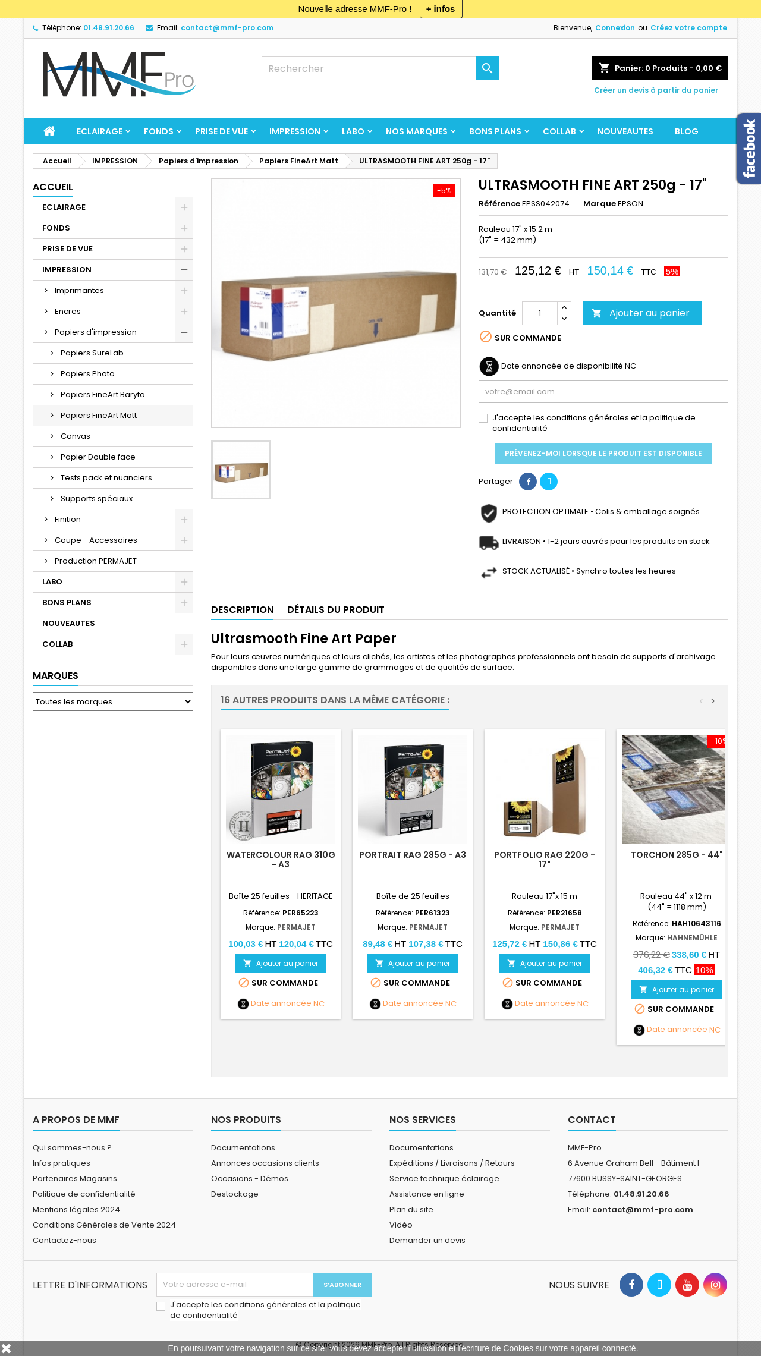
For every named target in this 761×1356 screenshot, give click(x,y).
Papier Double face (98, 457)
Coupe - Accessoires (96, 540)
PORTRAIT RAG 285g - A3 (412, 855)
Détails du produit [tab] (336, 609)
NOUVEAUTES (625, 131)
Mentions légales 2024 (76, 1209)
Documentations (243, 1147)
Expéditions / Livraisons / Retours (452, 1163)
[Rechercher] (380, 68)
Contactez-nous (64, 1240)
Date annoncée (281, 1003)
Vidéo (401, 1225)
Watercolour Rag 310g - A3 (281, 859)
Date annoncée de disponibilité (562, 366)
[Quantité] (540, 313)
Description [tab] (242, 609)
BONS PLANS (495, 131)
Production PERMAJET (96, 561)
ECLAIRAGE (99, 131)
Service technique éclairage (444, 1178)
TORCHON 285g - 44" (677, 855)
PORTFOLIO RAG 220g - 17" (544, 859)
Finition (68, 519)
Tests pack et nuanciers (106, 477)
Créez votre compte (688, 28)
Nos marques (417, 131)
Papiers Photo (88, 373)
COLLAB (559, 131)
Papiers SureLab (92, 352)
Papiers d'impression (96, 332)
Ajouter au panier (641, 313)
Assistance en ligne (426, 1194)
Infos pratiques (61, 1163)
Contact (592, 1120)
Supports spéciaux (97, 498)
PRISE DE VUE (221, 131)
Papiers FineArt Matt (99, 415)
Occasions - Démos (249, 1178)
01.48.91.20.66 (108, 28)
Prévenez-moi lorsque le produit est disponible (603, 453)
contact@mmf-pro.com (227, 28)
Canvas (75, 436)
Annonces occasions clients (265, 1163)
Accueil (53, 187)
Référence (499, 204)
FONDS (159, 131)
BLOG (687, 131)
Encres (68, 311)
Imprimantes (79, 290)
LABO (353, 131)
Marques (55, 675)
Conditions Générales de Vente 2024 (104, 1225)
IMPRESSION (294, 131)
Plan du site (411, 1209)
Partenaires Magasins (75, 1178)
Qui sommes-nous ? (72, 1147)
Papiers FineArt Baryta (103, 394)
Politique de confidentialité (84, 1194)
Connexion (615, 28)
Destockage (235, 1194)
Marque (599, 204)
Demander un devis (427, 1240)
